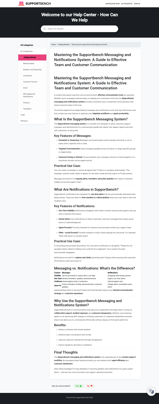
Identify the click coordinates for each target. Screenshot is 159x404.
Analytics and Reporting (32, 70)
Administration (28, 63)
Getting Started (30, 57)
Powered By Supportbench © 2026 (79, 397)
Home (53, 45)
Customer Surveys (30, 82)
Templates (27, 109)
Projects (26, 103)
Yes (79, 386)
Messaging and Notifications (29, 95)
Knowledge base (113, 4)
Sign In (137, 4)
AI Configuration (26, 51)
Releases (24, 121)
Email (25, 88)
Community (27, 76)
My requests (126, 4)
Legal (22, 115)
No (90, 386)
